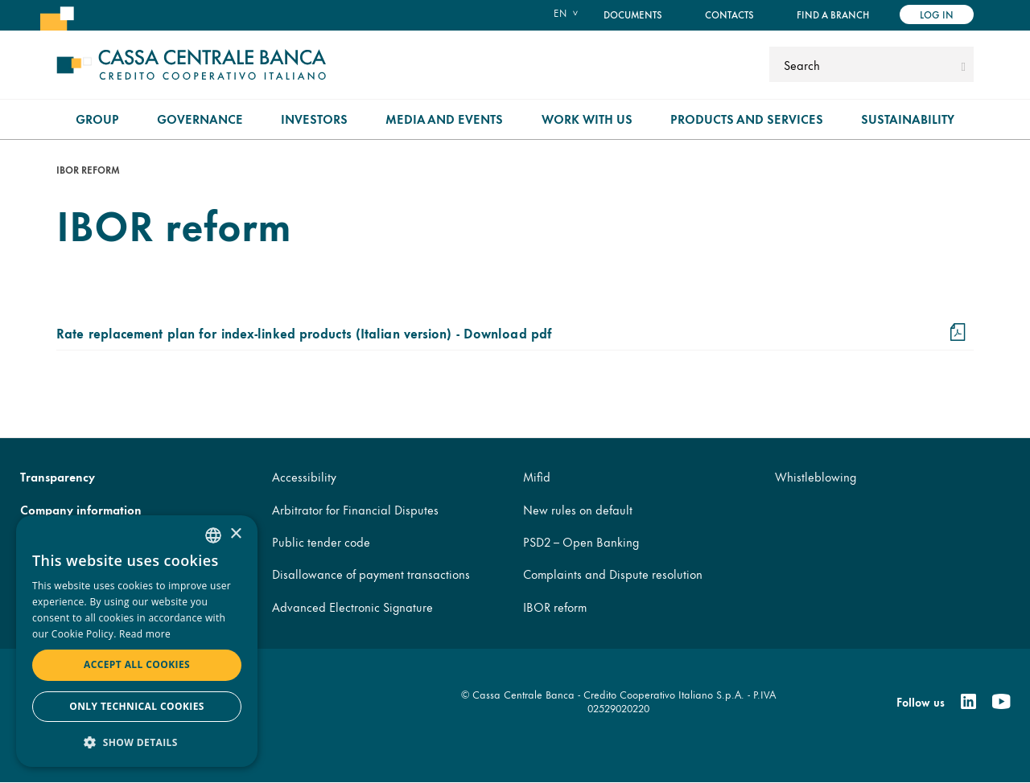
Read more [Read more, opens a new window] (145, 634)
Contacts (729, 14)
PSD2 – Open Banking (581, 541)
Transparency (57, 476)
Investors (314, 118)
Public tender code (321, 541)
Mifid (536, 476)
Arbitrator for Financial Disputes (355, 509)
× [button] (235, 534)
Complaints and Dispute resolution (612, 573)
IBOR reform (555, 606)
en (560, 13)
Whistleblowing (815, 476)
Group (97, 118)
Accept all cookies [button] (137, 664)
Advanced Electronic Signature (352, 606)
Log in (937, 14)
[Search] (863, 64)
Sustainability (907, 118)
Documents (633, 14)
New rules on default (577, 509)
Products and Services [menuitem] (746, 118)
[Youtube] (1001, 702)
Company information (81, 509)
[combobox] (213, 535)
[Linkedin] (968, 702)
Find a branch (833, 14)
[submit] (964, 64)
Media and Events (444, 118)
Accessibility (304, 476)
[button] (136, 741)
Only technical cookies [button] (136, 706)
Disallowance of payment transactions (371, 573)
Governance (200, 118)
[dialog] (137, 641)
